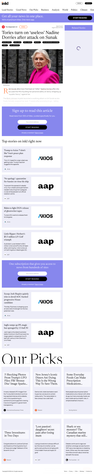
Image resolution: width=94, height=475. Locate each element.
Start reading (80, 18)
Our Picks (33, 10)
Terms (65, 471)
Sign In (79, 3)
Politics (74, 10)
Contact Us (89, 471)
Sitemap (82, 471)
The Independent (14, 45)
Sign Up (88, 3)
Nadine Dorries (7, 42)
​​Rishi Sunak (17, 42)
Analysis (55, 10)
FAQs (76, 471)
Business (45, 10)
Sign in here (39, 133)
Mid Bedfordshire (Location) (51, 42)
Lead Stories (7, 10)
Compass (5, 45)
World (65, 10)
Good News (21, 10)
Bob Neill (37, 42)
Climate (83, 10)
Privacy (71, 471)
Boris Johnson (27, 42)
